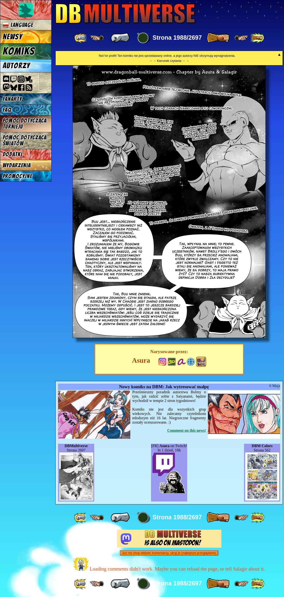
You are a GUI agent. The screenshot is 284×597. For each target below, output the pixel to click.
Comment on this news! (186, 430)
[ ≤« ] (97, 38)
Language (18, 25)
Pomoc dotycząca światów (25, 140)
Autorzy (16, 66)
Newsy (12, 37)
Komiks (19, 51)
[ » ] (218, 38)
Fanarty (12, 99)
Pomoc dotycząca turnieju (25, 124)
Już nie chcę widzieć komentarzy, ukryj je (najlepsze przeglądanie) (169, 553)
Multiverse (125, 13)
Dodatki (12, 154)
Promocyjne (17, 176)
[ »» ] (257, 38)
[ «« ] (81, 38)
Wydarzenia (17, 165)
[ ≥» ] (241, 38)
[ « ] (120, 38)
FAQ (7, 110)
